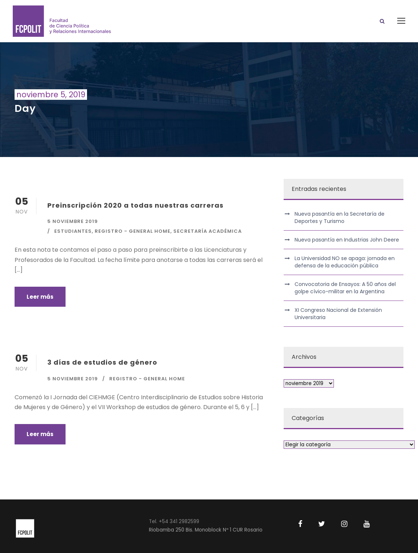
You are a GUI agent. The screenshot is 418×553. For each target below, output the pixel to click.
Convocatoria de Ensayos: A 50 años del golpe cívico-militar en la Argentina (345, 288)
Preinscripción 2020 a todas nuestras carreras (135, 205)
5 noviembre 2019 (72, 221)
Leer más (40, 297)
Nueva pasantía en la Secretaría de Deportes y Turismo (340, 217)
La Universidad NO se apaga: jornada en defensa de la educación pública (345, 262)
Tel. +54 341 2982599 (174, 521)
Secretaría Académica (207, 231)
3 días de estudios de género (102, 362)
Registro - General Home (132, 231)
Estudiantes (73, 231)
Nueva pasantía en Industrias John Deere (347, 239)
